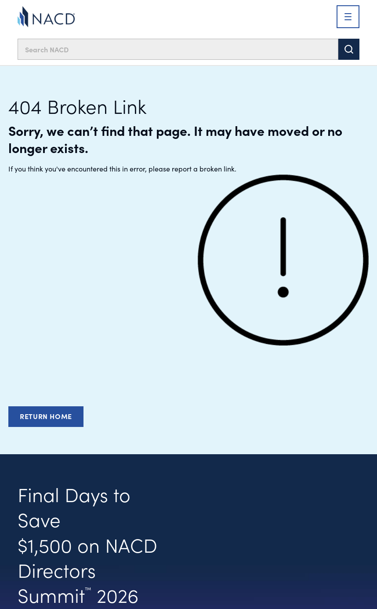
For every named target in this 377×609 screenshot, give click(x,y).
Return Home (46, 416)
